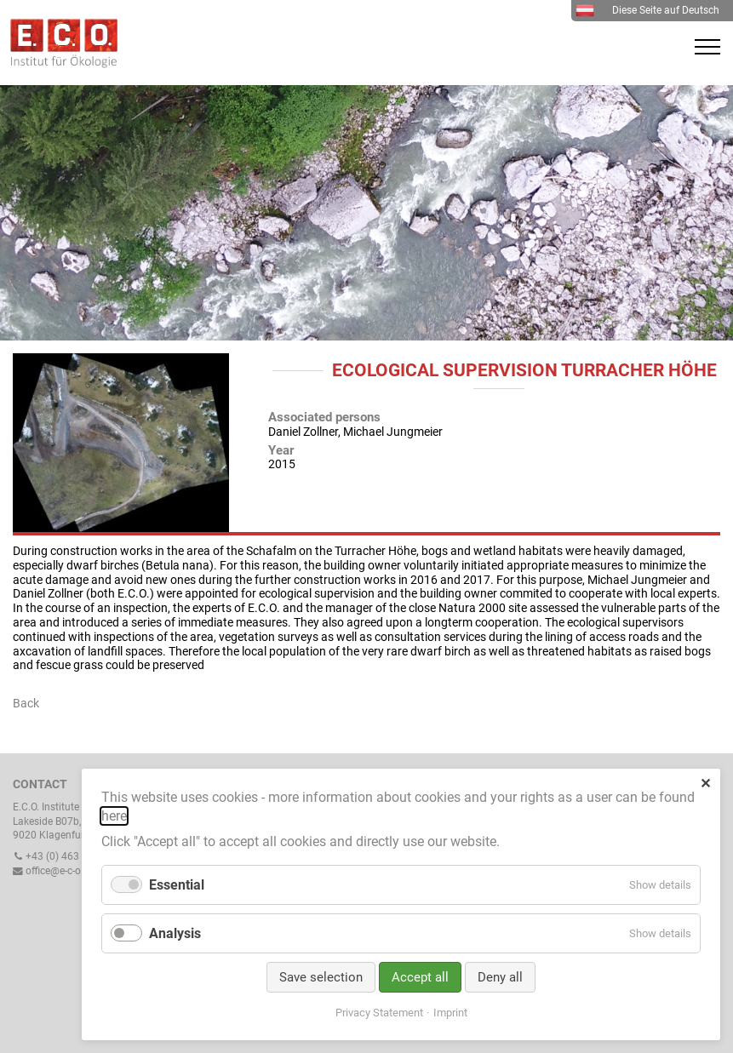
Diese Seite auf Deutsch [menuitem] (647, 10)
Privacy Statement (379, 1012)
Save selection (321, 977)
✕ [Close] (705, 783)
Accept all (420, 977)
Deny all (500, 977)
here (114, 816)
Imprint (450, 1012)
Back (26, 703)
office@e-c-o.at (53, 871)
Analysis (175, 933)
